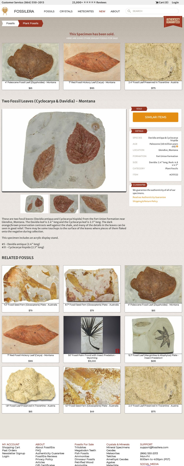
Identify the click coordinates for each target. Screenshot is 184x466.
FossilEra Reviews (46, 456)
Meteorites (113, 453)
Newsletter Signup (13, 453)
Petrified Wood (84, 462)
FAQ (38, 450)
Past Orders (9, 450)
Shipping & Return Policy (145, 201)
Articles (40, 462)
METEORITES (86, 11)
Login (175, 2)
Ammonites (82, 456)
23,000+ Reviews (89, 2)
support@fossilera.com (154, 447)
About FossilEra (45, 447)
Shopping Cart (11, 447)
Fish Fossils (82, 453)
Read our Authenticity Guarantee (149, 197)
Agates (110, 462)
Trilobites (80, 447)
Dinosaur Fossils (85, 459)
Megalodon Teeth (85, 450)
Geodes (111, 450)
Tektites (111, 456)
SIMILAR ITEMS (155, 117)
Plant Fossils (171, 168)
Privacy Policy (44, 459)
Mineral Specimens (118, 447)
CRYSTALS (66, 11)
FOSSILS (49, 11)
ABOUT (115, 11)
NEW (102, 11)
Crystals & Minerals (117, 444)
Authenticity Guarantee (49, 453)
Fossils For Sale (84, 444)
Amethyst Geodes (117, 459)
